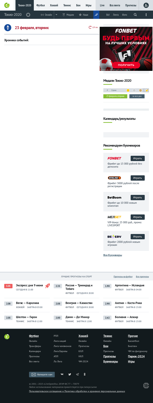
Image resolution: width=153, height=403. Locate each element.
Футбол (40, 5)
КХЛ (81, 351)
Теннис (67, 5)
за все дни (137, 96)
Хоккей (54, 5)
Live (102, 5)
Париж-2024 (136, 356)
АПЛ (56, 356)
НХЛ (81, 356)
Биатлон (132, 346)
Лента (116, 14)
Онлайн (48, 14)
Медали (70, 14)
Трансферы (35, 346)
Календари (35, 351)
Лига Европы (60, 351)
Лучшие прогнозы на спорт (76, 276)
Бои (78, 5)
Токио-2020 (24, 5)
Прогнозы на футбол (123, 276)
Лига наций (60, 341)
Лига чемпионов (62, 346)
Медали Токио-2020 (117, 81)
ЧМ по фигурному (137, 351)
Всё (108, 14)
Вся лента (115, 5)
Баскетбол (133, 341)
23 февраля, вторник (115, 96)
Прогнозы (130, 5)
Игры (88, 5)
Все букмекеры (112, 255)
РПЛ (56, 335)
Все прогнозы (142, 276)
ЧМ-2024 (83, 361)
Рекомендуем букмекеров (121, 146)
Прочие (133, 336)
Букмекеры (110, 361)
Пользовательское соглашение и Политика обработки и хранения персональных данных (77, 391)
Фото (124, 14)
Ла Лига (58, 361)
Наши (85, 14)
